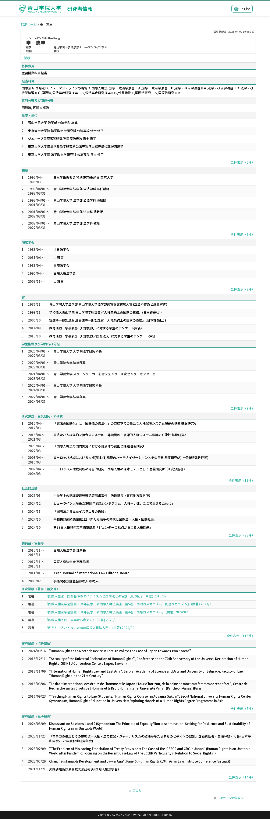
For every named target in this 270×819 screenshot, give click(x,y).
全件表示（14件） (242, 777)
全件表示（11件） (242, 480)
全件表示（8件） (243, 708)
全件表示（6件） (243, 162)
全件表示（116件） (241, 636)
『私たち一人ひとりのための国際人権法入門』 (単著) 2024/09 (89, 627)
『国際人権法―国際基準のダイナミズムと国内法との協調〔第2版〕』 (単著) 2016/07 (106, 596)
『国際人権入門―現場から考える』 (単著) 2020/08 (81, 620)
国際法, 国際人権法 (35, 107)
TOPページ (29, 24)
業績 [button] (27, 58)
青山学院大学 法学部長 (69, 362)
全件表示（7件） (243, 408)
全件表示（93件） (242, 535)
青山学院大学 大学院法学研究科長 (77, 351)
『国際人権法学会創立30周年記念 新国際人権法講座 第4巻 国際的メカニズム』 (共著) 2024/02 (116, 612)
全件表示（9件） (243, 289)
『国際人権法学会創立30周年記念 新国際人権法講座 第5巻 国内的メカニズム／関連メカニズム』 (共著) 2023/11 (129, 604)
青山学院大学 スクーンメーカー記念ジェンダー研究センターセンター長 (104, 374)
